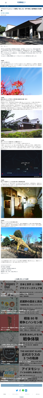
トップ (2, 6)
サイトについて (27, 394)
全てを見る (21, 385)
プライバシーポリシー (15, 394)
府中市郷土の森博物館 (5, 13)
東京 (8, 6)
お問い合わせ (38, 394)
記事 (5, 6)
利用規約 (4, 394)
